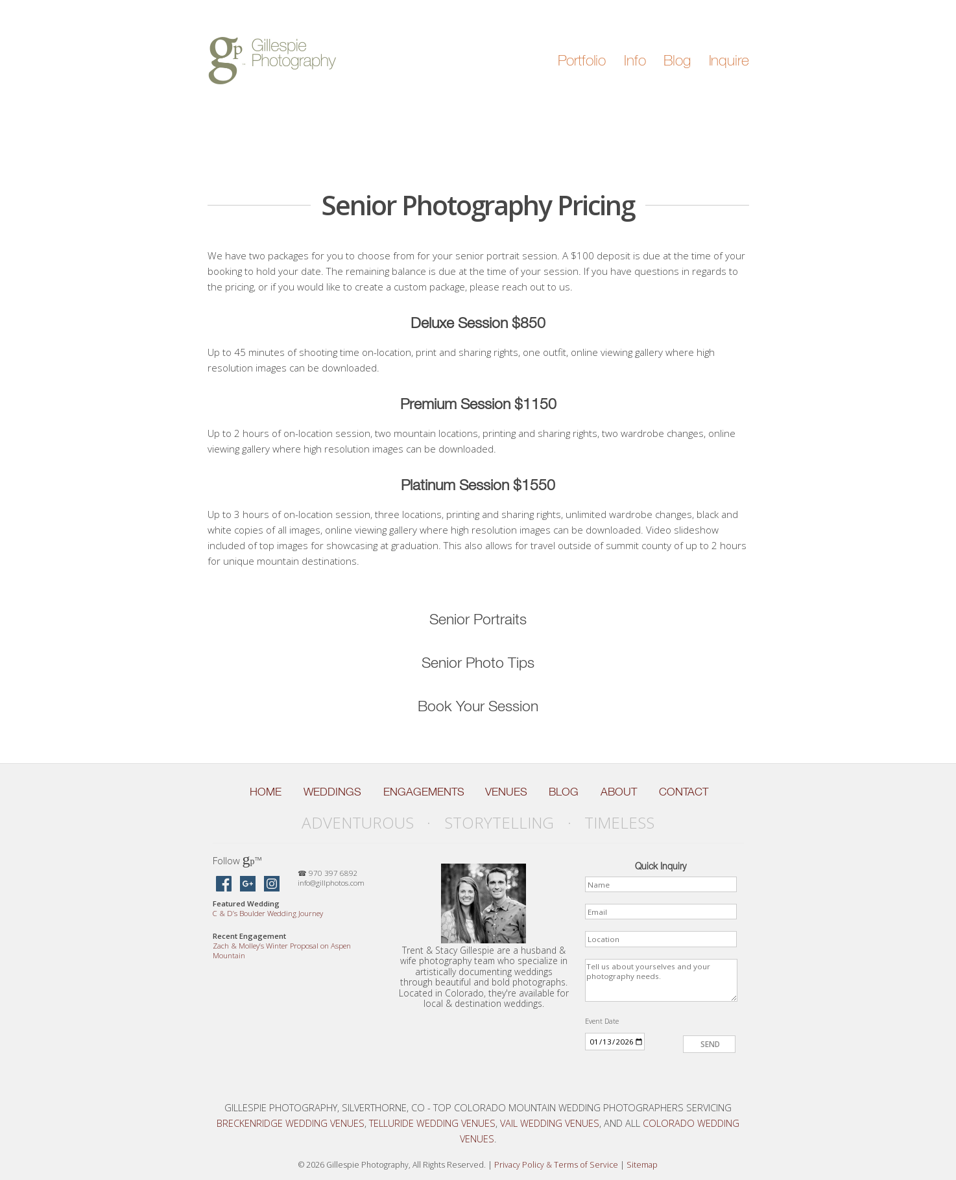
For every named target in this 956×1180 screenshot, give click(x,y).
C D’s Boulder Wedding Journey (268, 913)
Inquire (729, 60)
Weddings (332, 791)
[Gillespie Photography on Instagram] (272, 885)
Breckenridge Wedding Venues (290, 1122)
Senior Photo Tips (478, 662)
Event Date (602, 1021)
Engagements (423, 791)
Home (265, 791)
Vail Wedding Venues (549, 1122)
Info (634, 60)
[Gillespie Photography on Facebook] (224, 885)
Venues (506, 791)
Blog (676, 60)
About (619, 791)
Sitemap (642, 1164)
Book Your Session (478, 705)
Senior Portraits (478, 619)
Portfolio (582, 60)
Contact (683, 791)
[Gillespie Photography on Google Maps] (248, 885)
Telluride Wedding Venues (432, 1122)
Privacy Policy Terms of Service (556, 1164)
